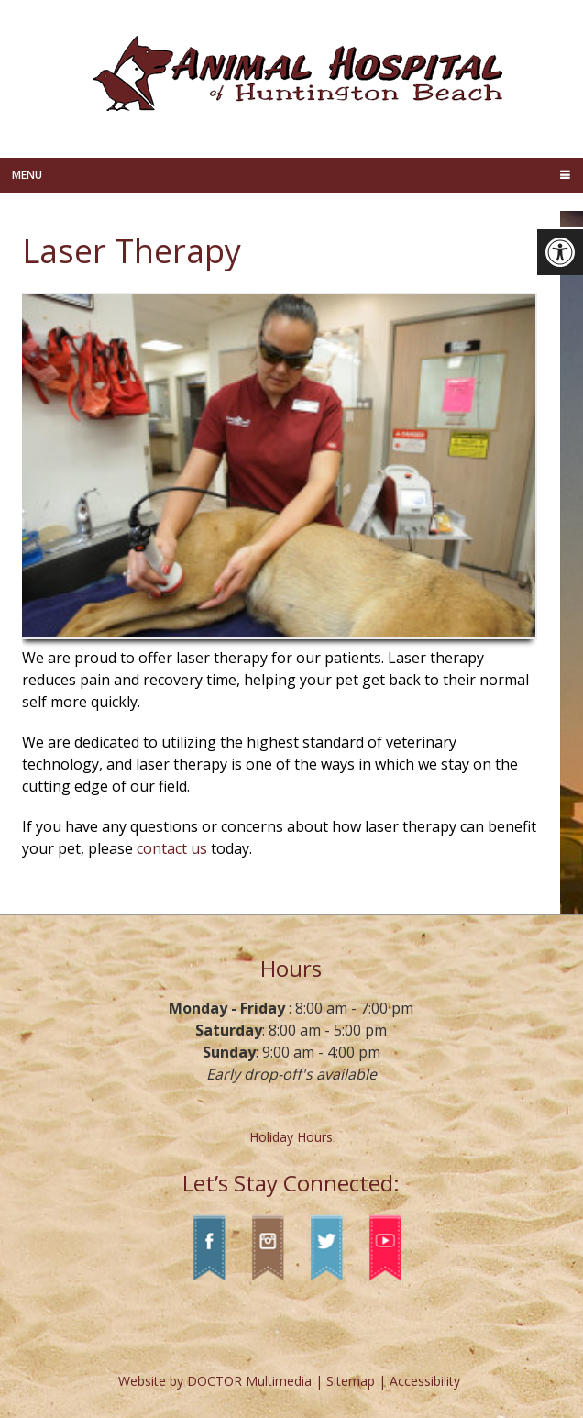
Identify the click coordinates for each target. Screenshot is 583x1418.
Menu (27, 175)
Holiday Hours (291, 1137)
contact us (172, 848)
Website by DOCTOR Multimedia (215, 1381)
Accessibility (425, 1381)
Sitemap (350, 1381)
